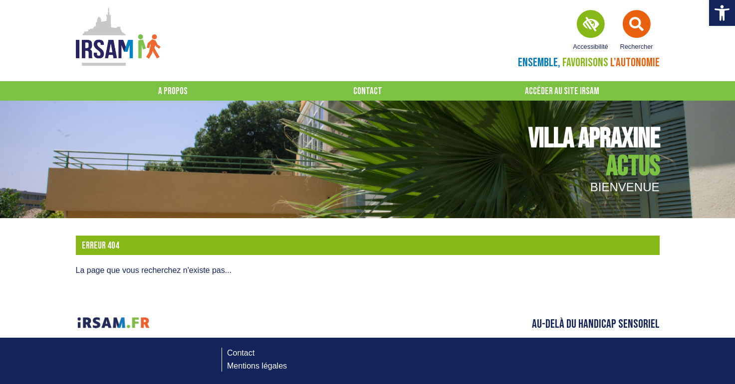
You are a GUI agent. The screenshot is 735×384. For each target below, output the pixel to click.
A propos (173, 91)
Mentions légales (257, 366)
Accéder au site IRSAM (562, 91)
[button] (722, 13)
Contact (367, 91)
